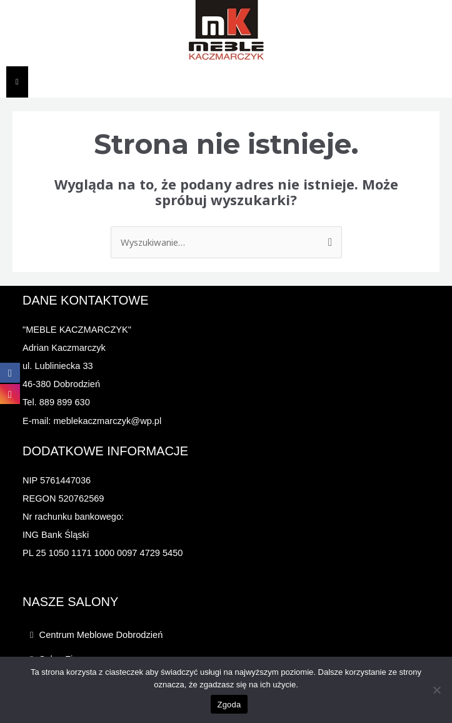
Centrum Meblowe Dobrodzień (101, 635)
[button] (234, 634)
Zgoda (229, 704)
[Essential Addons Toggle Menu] (17, 82)
